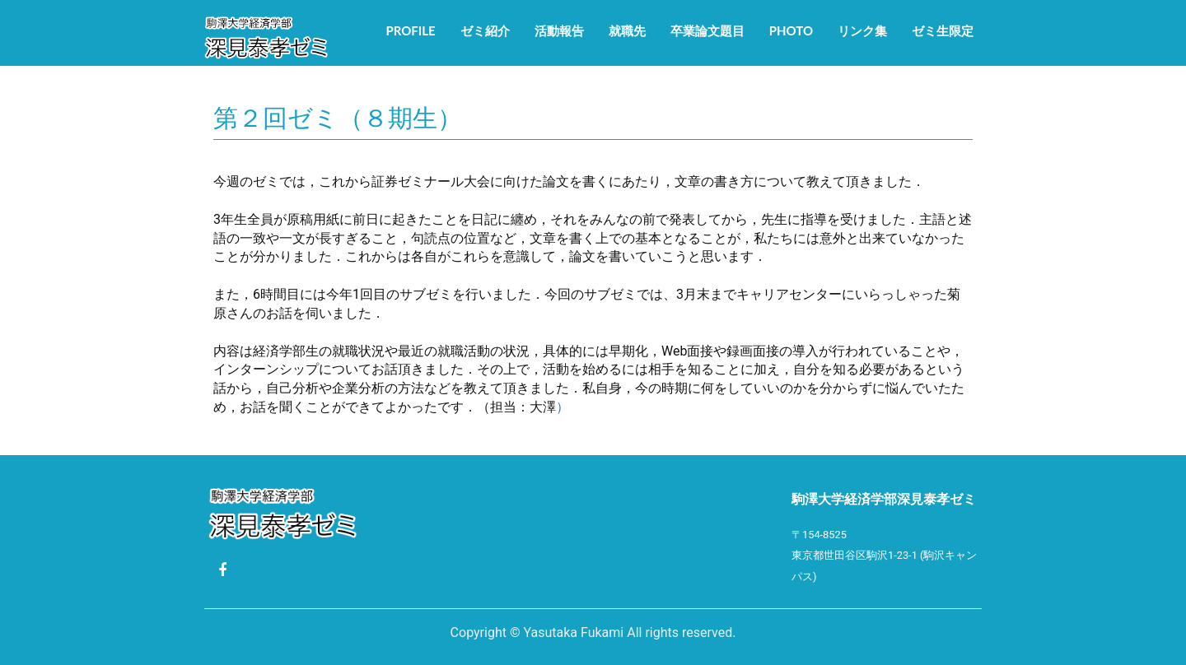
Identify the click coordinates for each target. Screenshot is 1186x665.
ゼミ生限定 (943, 30)
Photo (791, 30)
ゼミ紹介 (485, 30)
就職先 (627, 30)
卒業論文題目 (707, 30)
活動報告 (559, 30)
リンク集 (862, 30)
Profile (410, 30)
